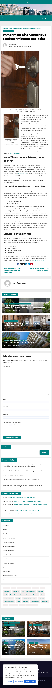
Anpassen (9, 681)
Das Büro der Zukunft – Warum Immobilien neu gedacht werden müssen (26, 324)
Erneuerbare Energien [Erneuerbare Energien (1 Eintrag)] (25, 594)
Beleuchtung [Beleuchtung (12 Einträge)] (7, 591)
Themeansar (42, 680)
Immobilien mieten (37, 28)
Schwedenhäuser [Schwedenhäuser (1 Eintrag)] (35, 601)
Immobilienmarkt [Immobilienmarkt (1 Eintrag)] (27, 598)
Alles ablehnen (19, 681)
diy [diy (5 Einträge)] (23, 591)
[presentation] (15, 431)
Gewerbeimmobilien (12, 321)
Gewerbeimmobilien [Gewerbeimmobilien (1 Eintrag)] (8, 598)
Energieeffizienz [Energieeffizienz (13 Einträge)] (14, 594)
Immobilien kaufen (27, 28)
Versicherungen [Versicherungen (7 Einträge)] (13, 605)
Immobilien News (26, 9)
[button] (42, 18)
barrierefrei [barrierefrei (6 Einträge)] (35, 588)
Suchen (5, 447)
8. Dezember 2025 (10, 650)
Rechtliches (6, 571)
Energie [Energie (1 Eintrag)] (5, 594)
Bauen (10, 28)
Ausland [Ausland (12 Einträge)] (28, 588)
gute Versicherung (38, 260)
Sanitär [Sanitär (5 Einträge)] (18, 601)
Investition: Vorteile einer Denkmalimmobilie (27, 501)
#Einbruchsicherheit (25, 46)
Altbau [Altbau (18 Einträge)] (13, 588)
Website (5, 414)
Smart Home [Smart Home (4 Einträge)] (45, 601)
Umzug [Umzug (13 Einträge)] (5, 605)
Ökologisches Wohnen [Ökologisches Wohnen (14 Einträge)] (32, 605)
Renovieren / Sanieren (25, 303)
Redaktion (14, 44)
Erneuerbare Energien (14, 303)
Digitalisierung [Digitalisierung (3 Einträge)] (16, 591)
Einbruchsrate (22, 173)
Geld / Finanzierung (17, 28)
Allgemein (5, 28)
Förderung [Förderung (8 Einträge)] (35, 594)
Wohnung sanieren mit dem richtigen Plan (22, 497)
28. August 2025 (35, 650)
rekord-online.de (14, 153)
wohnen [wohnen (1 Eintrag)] (22, 605)
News (4, 567)
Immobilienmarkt (18, 340)
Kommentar (7, 366)
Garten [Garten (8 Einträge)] (42, 594)
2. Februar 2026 (10, 632)
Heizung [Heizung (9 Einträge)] (18, 598)
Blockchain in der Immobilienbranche (27, 510)
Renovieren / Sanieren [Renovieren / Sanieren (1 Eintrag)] (9, 601)
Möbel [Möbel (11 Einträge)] (34, 598)
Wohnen (25, 340)
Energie (6, 303)
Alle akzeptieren (30, 681)
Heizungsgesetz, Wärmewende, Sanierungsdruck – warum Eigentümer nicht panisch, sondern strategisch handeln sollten (24, 308)
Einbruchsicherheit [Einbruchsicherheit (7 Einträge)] (30, 591)
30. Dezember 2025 (35, 632)
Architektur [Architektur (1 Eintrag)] (20, 588)
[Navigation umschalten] (49, 18)
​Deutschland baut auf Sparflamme (20, 342)
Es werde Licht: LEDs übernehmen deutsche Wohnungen (12, 270)
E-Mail (5, 407)
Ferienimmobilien (8, 542)
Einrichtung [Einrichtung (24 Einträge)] (40, 591)
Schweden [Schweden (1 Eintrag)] (25, 601)
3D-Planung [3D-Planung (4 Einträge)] (6, 588)
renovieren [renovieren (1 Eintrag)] (41, 598)
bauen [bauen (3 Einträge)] (42, 588)
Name (5, 399)
